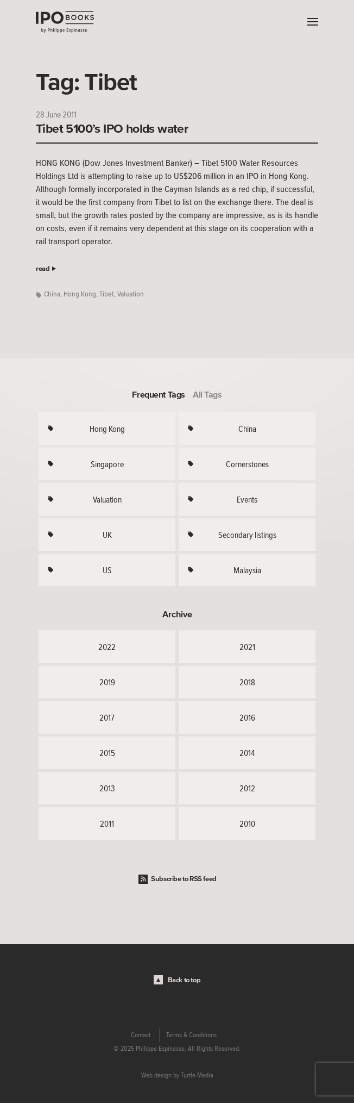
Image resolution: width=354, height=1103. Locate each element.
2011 (107, 823)
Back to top (184, 980)
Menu (310, 22)
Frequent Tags (158, 394)
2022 (107, 647)
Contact (140, 1035)
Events (247, 499)
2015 (107, 753)
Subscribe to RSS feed (184, 879)
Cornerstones (247, 464)
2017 (107, 717)
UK (107, 535)
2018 (247, 682)
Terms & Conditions (191, 1035)
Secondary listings (247, 535)
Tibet (106, 294)
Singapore (107, 464)
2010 (247, 823)
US (107, 570)
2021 (247, 647)
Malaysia (247, 570)
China (52, 294)
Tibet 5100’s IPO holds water (112, 128)
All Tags (207, 394)
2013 (107, 788)
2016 (247, 717)
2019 (107, 682)
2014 (247, 753)
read (42, 268)
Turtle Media (197, 1075)
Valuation (130, 294)
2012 (247, 788)
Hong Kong (80, 294)
